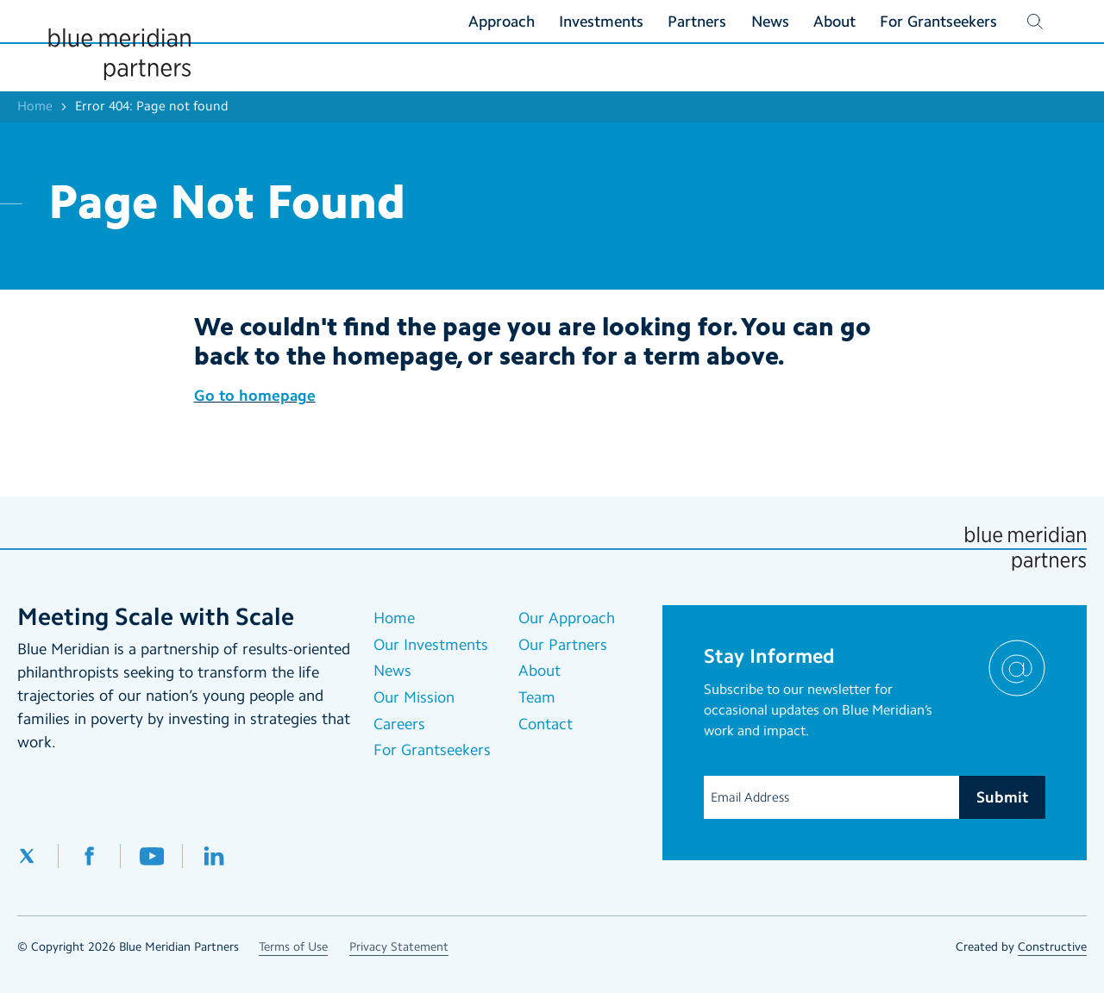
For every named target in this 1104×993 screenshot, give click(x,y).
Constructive (1052, 947)
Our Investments (430, 644)
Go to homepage (255, 395)
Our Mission (414, 697)
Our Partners (562, 644)
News (392, 670)
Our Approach (566, 618)
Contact (545, 724)
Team (536, 697)
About (539, 670)
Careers (399, 724)
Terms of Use (293, 947)
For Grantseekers (432, 749)
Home (35, 106)
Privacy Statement (398, 947)
